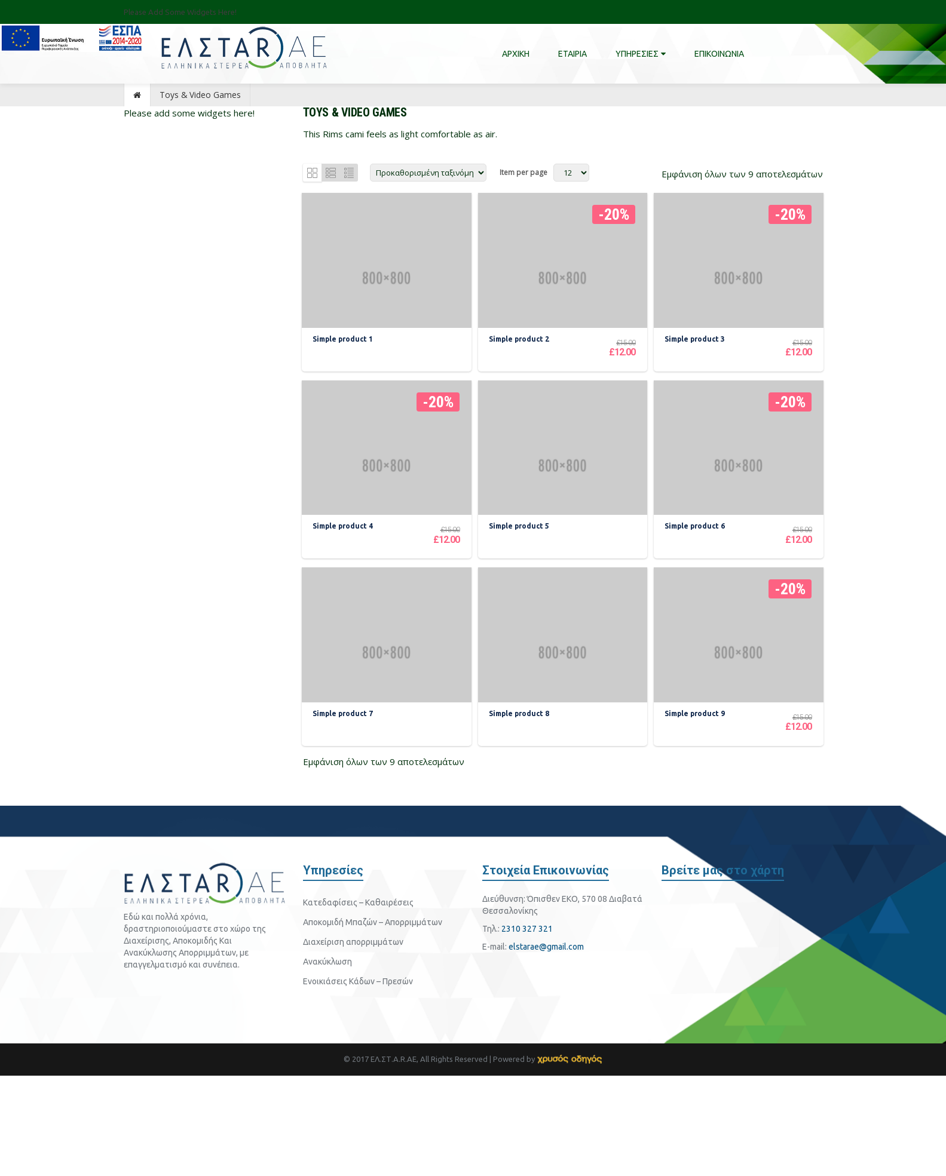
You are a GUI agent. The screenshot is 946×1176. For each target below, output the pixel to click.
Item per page (523, 172)
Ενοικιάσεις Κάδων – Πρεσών (358, 1081)
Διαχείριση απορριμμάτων (353, 1042)
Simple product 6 (697, 596)
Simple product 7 (345, 817)
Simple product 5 (521, 596)
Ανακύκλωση (327, 1062)
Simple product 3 (697, 375)
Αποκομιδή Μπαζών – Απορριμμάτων (372, 1022)
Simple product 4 (345, 596)
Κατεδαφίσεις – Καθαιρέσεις (358, 1003)
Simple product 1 (345, 375)
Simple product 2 (521, 375)
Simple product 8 (521, 817)
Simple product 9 (697, 817)
